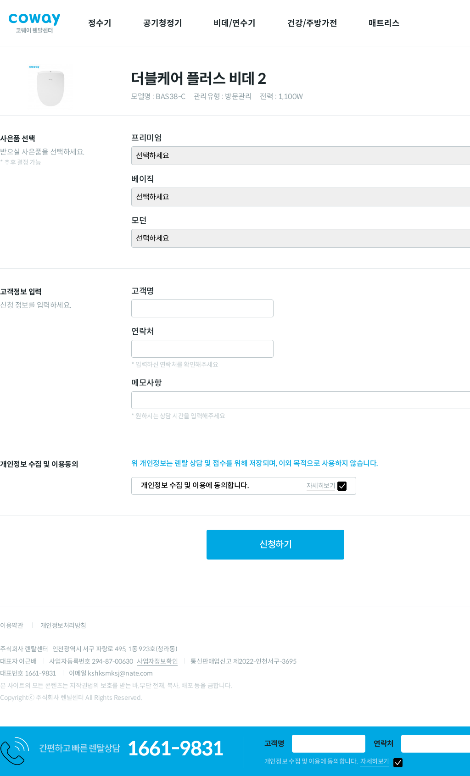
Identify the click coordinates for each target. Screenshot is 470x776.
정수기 (100, 23)
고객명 (274, 743)
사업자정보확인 (157, 661)
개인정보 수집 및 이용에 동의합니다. (311, 761)
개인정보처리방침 (63, 625)
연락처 (384, 743)
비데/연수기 (234, 23)
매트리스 (384, 23)
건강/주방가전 (312, 23)
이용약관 (11, 625)
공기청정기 (162, 23)
